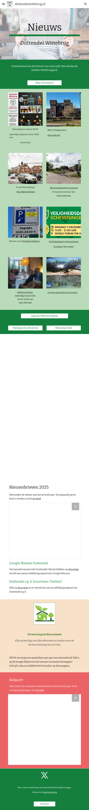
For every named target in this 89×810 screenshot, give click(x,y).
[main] (44, 29)
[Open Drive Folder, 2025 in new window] (75, 506)
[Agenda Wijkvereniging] (44, 316)
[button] (3, 4)
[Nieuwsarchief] (64, 328)
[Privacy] (44, 804)
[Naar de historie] (44, 83)
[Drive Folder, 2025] (44, 531)
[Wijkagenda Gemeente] (25, 328)
